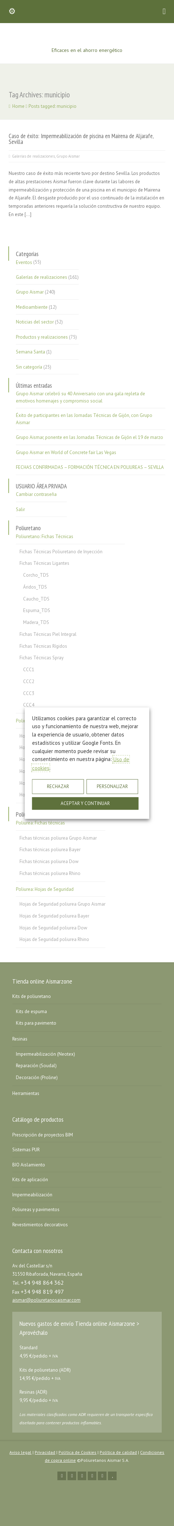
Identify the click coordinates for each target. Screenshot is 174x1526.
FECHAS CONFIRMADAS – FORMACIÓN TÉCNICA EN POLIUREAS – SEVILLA (90, 467)
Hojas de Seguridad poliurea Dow (53, 928)
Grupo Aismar (68, 156)
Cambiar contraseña (36, 494)
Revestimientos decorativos (40, 1225)
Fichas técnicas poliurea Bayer (50, 849)
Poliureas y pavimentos (36, 1209)
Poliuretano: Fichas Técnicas (44, 536)
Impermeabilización (32, 1195)
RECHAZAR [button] (58, 786)
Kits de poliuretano (31, 996)
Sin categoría (29, 367)
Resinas (19, 1039)
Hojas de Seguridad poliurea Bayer (54, 916)
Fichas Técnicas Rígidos (43, 646)
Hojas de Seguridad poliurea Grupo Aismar (62, 904)
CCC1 (28, 670)
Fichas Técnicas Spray (41, 658)
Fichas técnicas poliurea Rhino (50, 873)
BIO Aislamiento (28, 1165)
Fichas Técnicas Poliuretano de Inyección (61, 552)
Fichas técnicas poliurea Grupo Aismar (58, 838)
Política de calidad (118, 1452)
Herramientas (25, 1093)
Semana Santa (30, 352)
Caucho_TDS (36, 599)
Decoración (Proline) (37, 1077)
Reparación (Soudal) (36, 1066)
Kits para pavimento (36, 1023)
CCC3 (28, 693)
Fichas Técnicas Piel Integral (48, 634)
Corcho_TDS (36, 575)
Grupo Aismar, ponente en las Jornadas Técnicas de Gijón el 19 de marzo (89, 437)
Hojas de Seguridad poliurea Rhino (54, 939)
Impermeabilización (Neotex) (45, 1054)
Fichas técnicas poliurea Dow (49, 861)
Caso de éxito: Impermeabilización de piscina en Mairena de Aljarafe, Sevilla (81, 139)
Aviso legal (20, 1452)
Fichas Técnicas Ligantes (44, 563)
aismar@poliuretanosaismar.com (46, 1300)
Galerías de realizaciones (33, 156)
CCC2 (28, 681)
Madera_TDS (36, 622)
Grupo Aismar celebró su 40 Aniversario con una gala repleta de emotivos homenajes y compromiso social (80, 397)
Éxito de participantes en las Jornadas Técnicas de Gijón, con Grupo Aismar (84, 419)
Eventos (24, 262)
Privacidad (45, 1452)
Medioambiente (32, 307)
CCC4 (28, 705)
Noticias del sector (35, 322)
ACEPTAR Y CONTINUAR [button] (85, 803)
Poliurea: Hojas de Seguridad (45, 889)
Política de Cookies (77, 1452)
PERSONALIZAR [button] (112, 786)
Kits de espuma (31, 1011)
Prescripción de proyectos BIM (42, 1135)
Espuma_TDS (36, 610)
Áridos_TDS (35, 587)
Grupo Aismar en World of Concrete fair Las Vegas (66, 452)
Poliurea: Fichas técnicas (40, 823)
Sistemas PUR (26, 1150)
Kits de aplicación (30, 1180)
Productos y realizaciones (42, 337)
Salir (20, 509)
